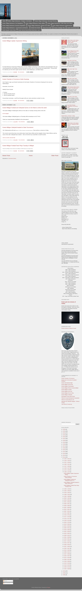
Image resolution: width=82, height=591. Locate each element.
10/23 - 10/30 (67, 490)
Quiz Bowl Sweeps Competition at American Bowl (72, 106)
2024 (64, 433)
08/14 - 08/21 (67, 509)
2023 (64, 434)
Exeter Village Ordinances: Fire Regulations (12, 23)
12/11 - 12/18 (67, 462)
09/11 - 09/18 (67, 501)
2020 (64, 440)
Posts (5, 580)
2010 (64, 571)
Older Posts (54, 155)
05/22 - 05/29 (67, 531)
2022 (64, 436)
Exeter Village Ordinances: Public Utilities (35, 23)
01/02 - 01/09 (67, 568)
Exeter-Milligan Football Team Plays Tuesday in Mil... (71, 486)
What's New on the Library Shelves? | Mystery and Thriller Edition (72, 41)
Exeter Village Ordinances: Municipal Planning (46, 21)
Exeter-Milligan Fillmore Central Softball (70, 387)
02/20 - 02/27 (67, 555)
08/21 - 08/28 (67, 507)
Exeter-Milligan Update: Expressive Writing (15, 41)
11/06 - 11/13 (67, 471)
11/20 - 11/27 (67, 468)
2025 (64, 431)
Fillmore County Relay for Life (68, 399)
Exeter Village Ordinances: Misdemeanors (62, 25)
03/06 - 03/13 (67, 552)
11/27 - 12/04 (67, 466)
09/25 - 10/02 (67, 498)
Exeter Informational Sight (67, 382)
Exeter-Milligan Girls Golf (67, 391)
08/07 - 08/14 (67, 511)
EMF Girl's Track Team (72, 78)
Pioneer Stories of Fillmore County (69, 328)
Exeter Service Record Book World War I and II (29, 30)
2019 (64, 442)
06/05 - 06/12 (67, 527)
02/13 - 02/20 (67, 557)
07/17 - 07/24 (67, 516)
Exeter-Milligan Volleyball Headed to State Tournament (18, 127)
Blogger (48, 587)
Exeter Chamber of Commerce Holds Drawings (16, 79)
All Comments (6, 583)
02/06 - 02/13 (67, 559)
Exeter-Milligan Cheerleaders (68, 386)
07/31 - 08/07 (67, 513)
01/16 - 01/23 (67, 565)
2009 (64, 572)
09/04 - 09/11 (67, 503)
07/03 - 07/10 (67, 520)
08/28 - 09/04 (67, 505)
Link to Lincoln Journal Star (9, 137)
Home (4, 21)
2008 (64, 574)
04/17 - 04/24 (67, 540)
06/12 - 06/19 (67, 526)
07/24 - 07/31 (67, 514)
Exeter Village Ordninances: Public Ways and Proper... (60, 23)
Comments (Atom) (12, 158)
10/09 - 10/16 (67, 494)
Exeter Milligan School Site (67, 384)
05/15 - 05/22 (67, 533)
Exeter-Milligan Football (66, 389)
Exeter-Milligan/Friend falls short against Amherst (73, 51)
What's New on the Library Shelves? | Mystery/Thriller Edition (73, 124)
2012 (64, 455)
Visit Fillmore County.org (67, 404)
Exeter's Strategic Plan (59, 27)
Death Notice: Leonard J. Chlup (68, 115)
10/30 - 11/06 (67, 488)
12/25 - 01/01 (67, 458)
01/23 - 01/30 (67, 563)
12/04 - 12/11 (67, 464)
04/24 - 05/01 (67, 539)
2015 (64, 449)
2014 (64, 451)
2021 (64, 438)
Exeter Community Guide (73, 27)
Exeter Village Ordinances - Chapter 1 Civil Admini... (20, 21)
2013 (64, 453)
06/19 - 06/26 (67, 524)
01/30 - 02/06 (67, 561)
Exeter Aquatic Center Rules (9, 30)
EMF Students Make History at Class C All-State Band (73, 87)
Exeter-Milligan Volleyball (67, 394)
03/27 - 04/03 (67, 546)
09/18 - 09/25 (67, 500)
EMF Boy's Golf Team (71, 60)
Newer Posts (6, 155)
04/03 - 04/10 (67, 544)
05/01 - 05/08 (67, 537)
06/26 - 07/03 (67, 522)
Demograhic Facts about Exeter (68, 396)
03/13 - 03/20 (67, 550)
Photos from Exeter (47, 27)
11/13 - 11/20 (67, 469)
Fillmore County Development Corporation (70, 398)
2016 (64, 447)
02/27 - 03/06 (67, 553)
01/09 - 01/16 (67, 566)
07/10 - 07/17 (67, 518)
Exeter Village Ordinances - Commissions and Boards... (15, 27)
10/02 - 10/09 (67, 496)
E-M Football (5, 113)
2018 (64, 444)
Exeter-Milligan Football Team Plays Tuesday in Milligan (18, 145)
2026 (64, 429)
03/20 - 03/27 (67, 548)
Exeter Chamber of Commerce (68, 378)
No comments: (21, 72)
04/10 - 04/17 (67, 542)
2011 (64, 457)
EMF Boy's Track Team (72, 96)
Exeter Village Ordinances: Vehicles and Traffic (39, 25)
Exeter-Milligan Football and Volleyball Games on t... (70, 480)
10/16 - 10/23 (67, 492)
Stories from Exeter (35, 27)
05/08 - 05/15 (67, 535)
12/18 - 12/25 (67, 460)
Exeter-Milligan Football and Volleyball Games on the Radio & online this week (25, 107)
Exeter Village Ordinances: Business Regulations (14, 25)
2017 (64, 446)
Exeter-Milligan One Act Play (68, 393)
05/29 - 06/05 (67, 529)
